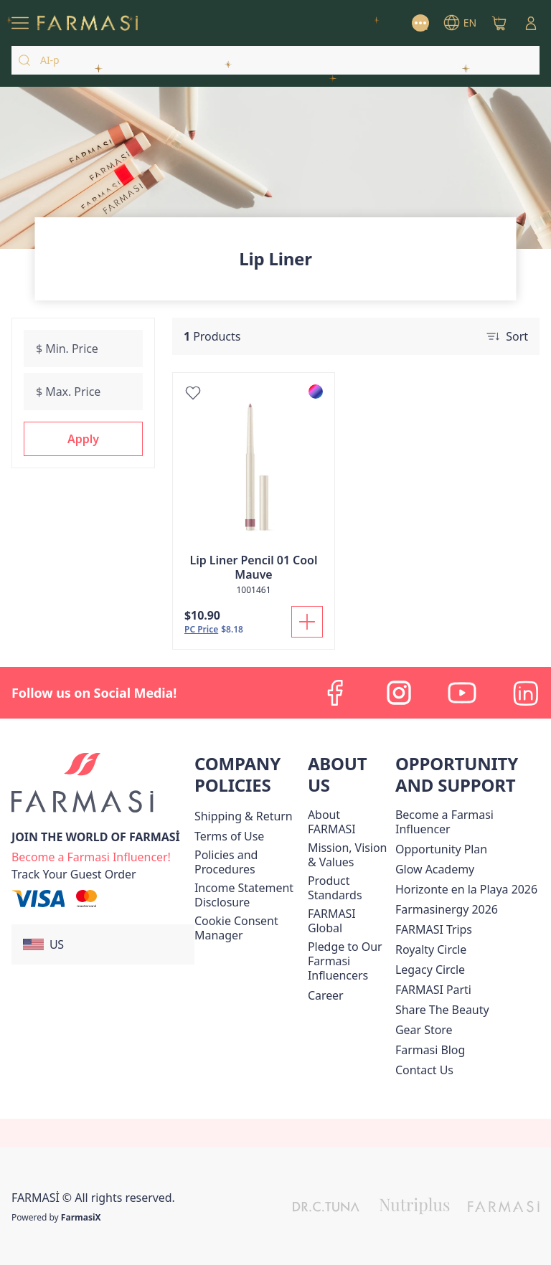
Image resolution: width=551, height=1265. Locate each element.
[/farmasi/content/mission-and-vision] (349, 854)
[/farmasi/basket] (499, 23)
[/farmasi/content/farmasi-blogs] (430, 1050)
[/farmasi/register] (91, 855)
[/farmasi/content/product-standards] (349, 887)
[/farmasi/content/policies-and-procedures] (248, 862)
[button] (83, 439)
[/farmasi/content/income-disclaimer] (248, 895)
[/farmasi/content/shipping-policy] (243, 816)
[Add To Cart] (307, 622)
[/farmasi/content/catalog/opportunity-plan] (441, 849)
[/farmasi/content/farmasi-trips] (433, 929)
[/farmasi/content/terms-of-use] (229, 836)
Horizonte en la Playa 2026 (466, 889)
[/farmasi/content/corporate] (349, 920)
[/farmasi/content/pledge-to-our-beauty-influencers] (349, 960)
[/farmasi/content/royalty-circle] (430, 949)
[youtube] (462, 692)
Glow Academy (434, 869)
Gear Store (423, 1030)
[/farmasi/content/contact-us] (424, 1070)
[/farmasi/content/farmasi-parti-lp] (433, 989)
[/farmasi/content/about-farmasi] (349, 821)
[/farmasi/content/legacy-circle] (430, 969)
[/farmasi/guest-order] (73, 874)
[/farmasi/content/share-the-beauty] (442, 1010)
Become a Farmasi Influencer (444, 821)
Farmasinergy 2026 (446, 909)
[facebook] (335, 692)
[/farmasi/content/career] (326, 995)
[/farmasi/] (87, 23)
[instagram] (399, 692)
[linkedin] (525, 692)
